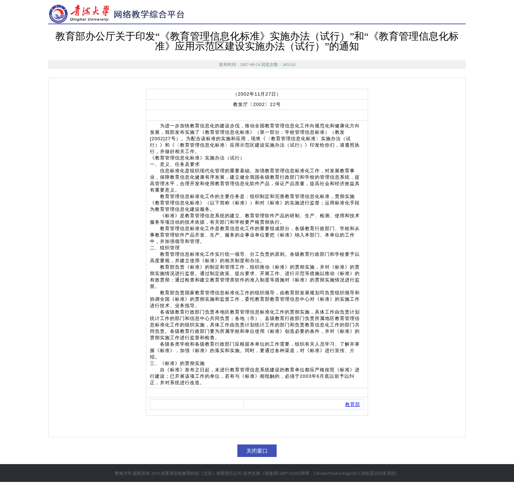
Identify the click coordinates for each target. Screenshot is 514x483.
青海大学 (123, 473)
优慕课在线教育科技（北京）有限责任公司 (201, 473)
